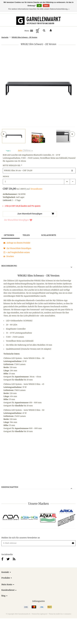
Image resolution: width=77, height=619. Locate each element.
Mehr (24, 150)
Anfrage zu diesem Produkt (16, 243)
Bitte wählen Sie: (12, 165)
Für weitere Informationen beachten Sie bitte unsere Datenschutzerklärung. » (38, 9)
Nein (46, 6)
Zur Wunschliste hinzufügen (18, 220)
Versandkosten (36, 189)
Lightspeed (43, 614)
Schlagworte (49, 235)
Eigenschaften (9, 487)
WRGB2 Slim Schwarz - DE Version (24, 37)
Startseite (4, 37)
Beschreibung (9, 266)
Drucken (8, 256)
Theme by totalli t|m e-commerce (60, 614)
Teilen (26, 235)
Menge (6, 176)
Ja (39, 6)
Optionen (9, 235)
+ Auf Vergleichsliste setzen (16, 252)
